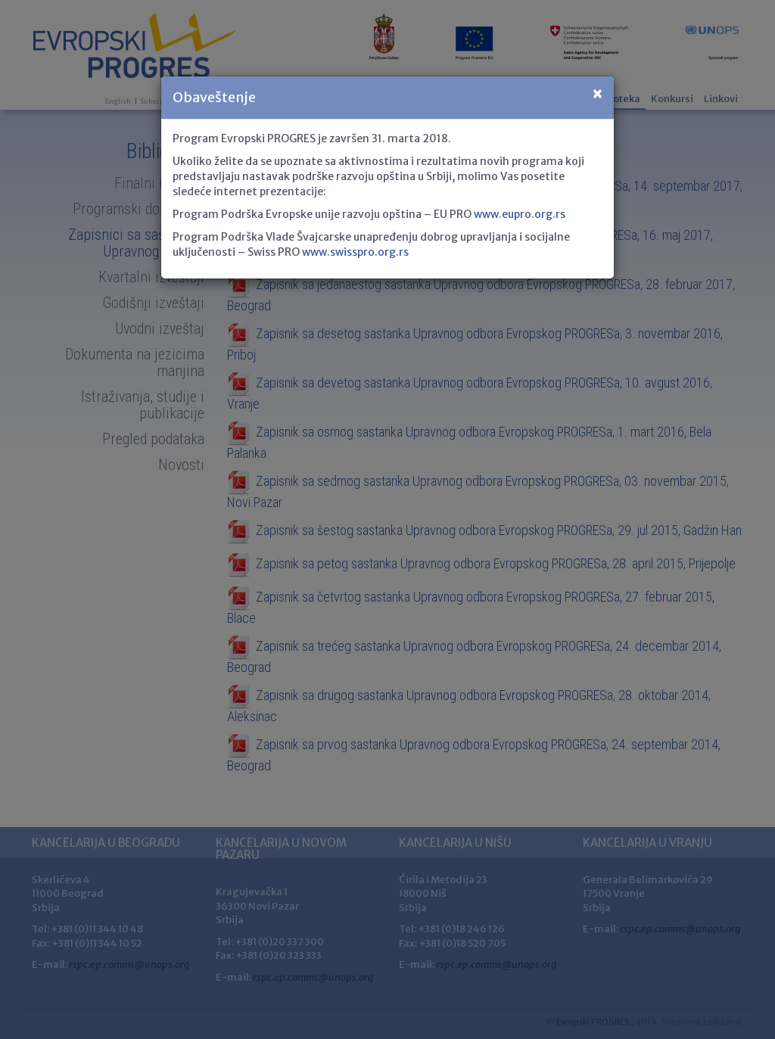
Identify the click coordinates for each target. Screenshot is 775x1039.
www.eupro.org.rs (519, 214)
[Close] (597, 94)
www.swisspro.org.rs (355, 252)
